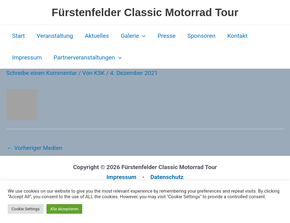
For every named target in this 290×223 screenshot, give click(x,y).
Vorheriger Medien (34, 147)
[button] (142, 36)
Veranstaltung (55, 35)
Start (18, 35)
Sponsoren (201, 35)
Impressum (27, 57)
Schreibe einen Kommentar (41, 73)
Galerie (133, 36)
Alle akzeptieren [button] (64, 209)
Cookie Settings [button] (25, 209)
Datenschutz (167, 177)
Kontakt (237, 35)
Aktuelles (97, 35)
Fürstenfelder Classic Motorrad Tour (144, 12)
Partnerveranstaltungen (88, 57)
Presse (167, 35)
